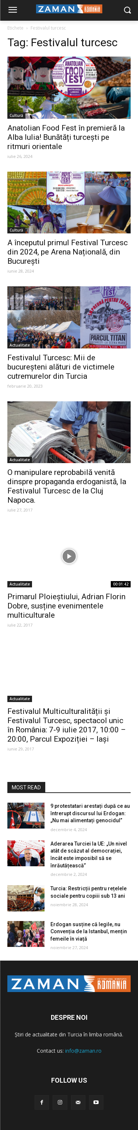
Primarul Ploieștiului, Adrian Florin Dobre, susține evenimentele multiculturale (66, 606)
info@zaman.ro (83, 1050)
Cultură (16, 115)
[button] (127, 10)
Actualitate (20, 345)
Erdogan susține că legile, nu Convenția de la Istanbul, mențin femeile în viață (88, 931)
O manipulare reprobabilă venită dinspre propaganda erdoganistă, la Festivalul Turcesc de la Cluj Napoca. (66, 486)
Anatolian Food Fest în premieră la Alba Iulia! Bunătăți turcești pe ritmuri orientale (66, 137)
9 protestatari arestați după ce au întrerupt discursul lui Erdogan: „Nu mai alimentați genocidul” (90, 813)
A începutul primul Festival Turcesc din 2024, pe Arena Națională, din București (67, 252)
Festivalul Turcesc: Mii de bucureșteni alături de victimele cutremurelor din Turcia (60, 367)
